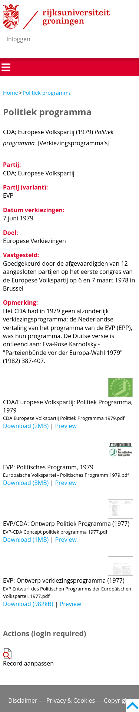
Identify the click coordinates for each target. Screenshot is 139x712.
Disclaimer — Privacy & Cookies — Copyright (69, 700)
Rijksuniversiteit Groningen (56, 16)
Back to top (132, 705)
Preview (66, 426)
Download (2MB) (26, 426)
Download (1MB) (26, 539)
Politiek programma (47, 92)
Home (10, 92)
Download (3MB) (26, 483)
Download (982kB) (28, 604)
